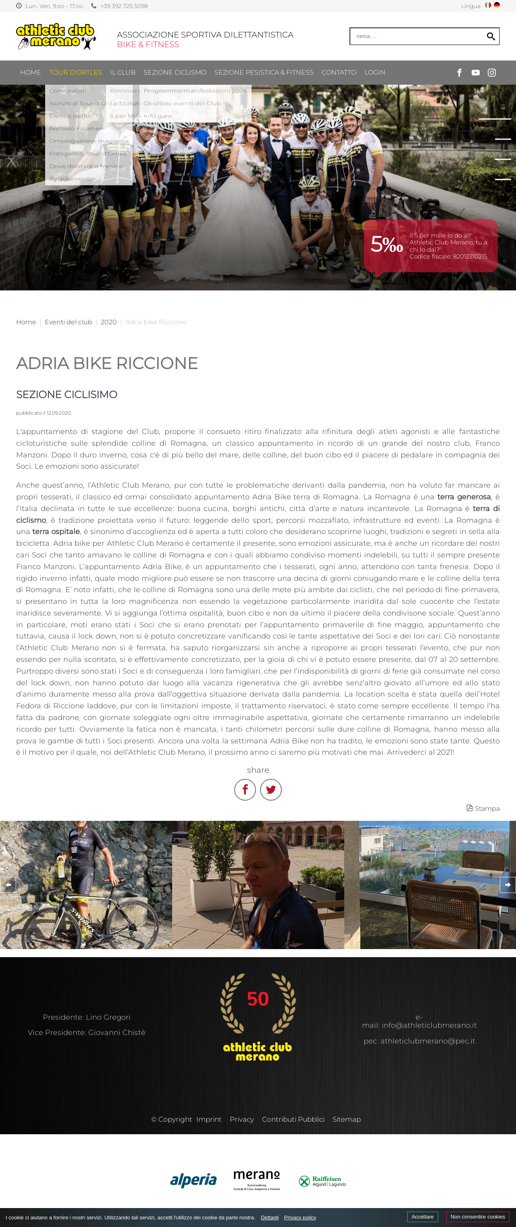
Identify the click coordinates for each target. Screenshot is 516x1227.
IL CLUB (122, 56)
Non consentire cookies (478, 1217)
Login (374, 56)
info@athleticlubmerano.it (429, 1025)
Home (30, 56)
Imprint (209, 1119)
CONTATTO (339, 56)
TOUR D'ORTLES (75, 56)
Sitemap (347, 1119)
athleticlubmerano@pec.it (428, 1041)
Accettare (423, 1217)
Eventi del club (68, 322)
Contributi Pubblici (293, 1119)
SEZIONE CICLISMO (175, 56)
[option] (258, 145)
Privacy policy (300, 1217)
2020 (109, 322)
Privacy (242, 1119)
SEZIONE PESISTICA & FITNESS (264, 56)
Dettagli (270, 1217)
